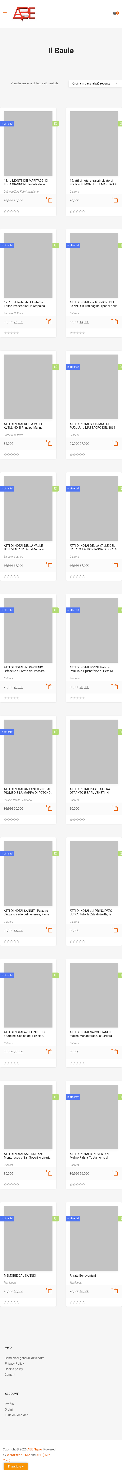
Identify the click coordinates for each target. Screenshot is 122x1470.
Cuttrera (74, 191)
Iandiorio (33, 191)
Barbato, (9, 313)
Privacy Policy (14, 1363)
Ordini (9, 1409)
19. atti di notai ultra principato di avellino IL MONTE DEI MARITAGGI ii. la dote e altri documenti (93, 184)
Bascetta (74, 435)
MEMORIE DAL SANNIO (20, 1275)
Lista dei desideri (16, 1415)
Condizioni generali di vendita (24, 1358)
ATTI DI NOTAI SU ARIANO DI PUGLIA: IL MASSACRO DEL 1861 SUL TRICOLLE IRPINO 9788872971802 (92, 429)
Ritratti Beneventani (83, 1275)
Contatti (10, 1374)
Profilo (9, 1404)
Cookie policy (14, 1369)
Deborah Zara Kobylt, (16, 191)
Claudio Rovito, (12, 800)
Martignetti (10, 1282)
